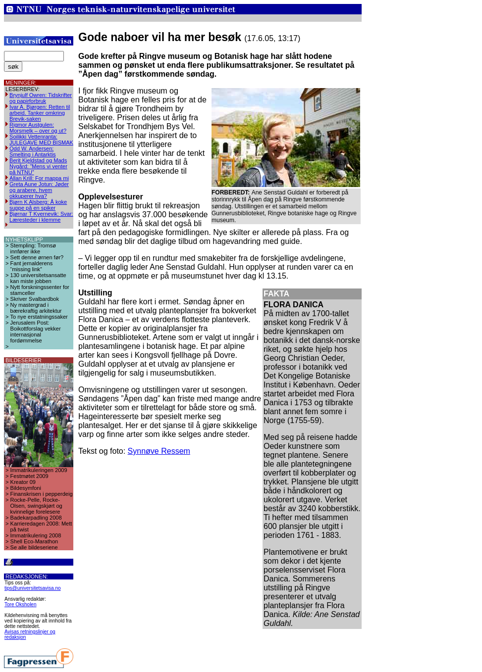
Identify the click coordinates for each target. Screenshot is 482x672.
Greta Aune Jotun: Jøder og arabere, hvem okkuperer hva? (39, 190)
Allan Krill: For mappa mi (39, 178)
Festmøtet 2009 (29, 476)
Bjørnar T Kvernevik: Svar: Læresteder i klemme (41, 217)
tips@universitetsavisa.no (32, 588)
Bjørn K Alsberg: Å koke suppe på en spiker (38, 205)
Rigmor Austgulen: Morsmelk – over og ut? (37, 128)
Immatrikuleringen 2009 (38, 470)
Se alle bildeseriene (34, 547)
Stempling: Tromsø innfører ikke (33, 248)
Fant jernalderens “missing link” (31, 266)
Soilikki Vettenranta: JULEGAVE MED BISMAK (41, 139)
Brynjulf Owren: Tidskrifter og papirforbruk (40, 98)
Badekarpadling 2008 (36, 518)
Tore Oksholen (20, 604)
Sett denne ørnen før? (37, 257)
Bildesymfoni (25, 488)
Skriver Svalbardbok (34, 299)
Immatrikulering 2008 (35, 535)
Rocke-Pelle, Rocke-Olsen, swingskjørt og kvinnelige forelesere (36, 506)
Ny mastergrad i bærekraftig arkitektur (36, 308)
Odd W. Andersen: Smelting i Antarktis (32, 151)
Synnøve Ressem (159, 451)
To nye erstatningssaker (39, 317)
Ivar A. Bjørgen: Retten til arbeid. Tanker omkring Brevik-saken (39, 113)
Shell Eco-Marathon (34, 541)
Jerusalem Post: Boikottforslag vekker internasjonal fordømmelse (35, 331)
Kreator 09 (23, 482)
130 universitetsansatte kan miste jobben (38, 278)
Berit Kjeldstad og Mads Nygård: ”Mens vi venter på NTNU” (38, 166)
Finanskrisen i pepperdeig (41, 494)
